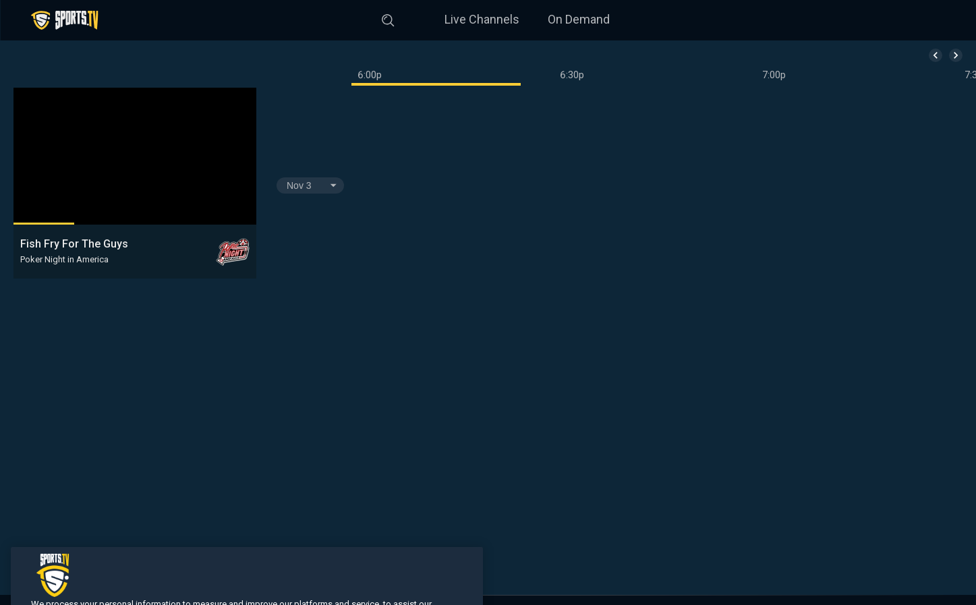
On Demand (579, 19)
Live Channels (481, 19)
